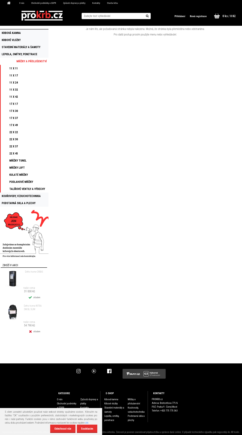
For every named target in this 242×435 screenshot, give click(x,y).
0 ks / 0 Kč (229, 16)
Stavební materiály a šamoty (114, 409)
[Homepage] (10, 3)
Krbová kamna (111, 399)
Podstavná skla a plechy (136, 418)
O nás (21, 3)
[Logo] (42, 15)
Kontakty (96, 3)
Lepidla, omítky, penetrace (111, 418)
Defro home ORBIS (34, 271)
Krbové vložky (111, 403)
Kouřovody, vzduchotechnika (136, 409)
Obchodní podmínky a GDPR (43, 3)
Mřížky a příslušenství (134, 401)
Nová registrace (198, 16)
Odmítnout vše (62, 428)
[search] (151, 16)
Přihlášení (180, 16)
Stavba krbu (112, 3)
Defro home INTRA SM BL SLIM (33, 307)
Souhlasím (87, 428)
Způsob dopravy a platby (74, 3)
